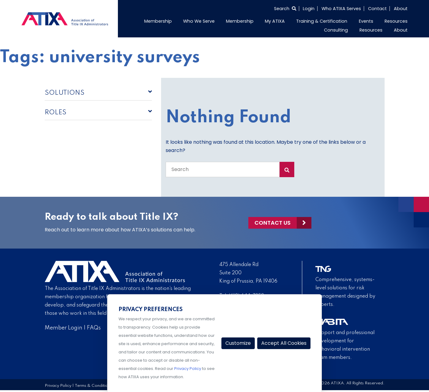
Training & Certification (321, 21)
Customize (238, 343)
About (401, 9)
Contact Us (272, 222)
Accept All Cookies (284, 343)
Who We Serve (199, 21)
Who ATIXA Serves (341, 9)
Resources (396, 21)
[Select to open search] (285, 8)
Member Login (63, 328)
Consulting (336, 30)
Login (308, 9)
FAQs (94, 328)
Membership (158, 21)
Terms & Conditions (93, 386)
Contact (377, 9)
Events (366, 21)
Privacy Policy (58, 386)
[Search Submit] (287, 169)
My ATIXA (275, 21)
